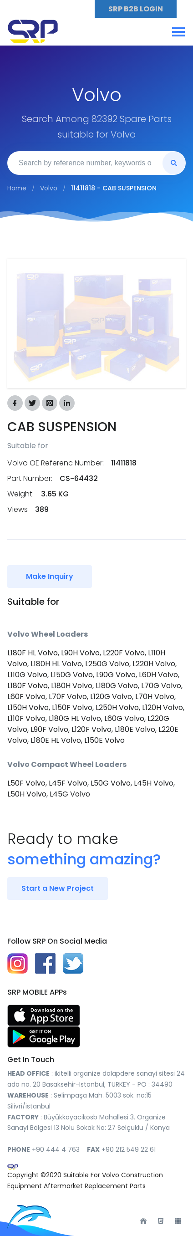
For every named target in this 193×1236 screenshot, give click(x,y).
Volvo (48, 188)
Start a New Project (57, 888)
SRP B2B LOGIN (135, 9)
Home (16, 188)
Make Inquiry (49, 576)
